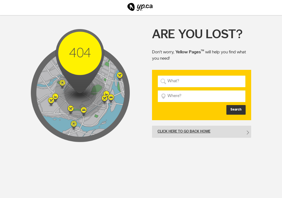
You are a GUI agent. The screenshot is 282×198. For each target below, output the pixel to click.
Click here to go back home (184, 131)
